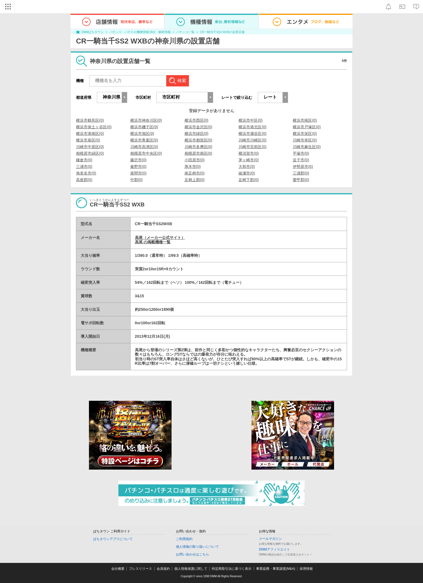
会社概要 (117, 569)
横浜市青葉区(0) (144, 140)
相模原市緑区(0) (90, 153)
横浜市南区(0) (305, 120)
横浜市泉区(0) (88, 140)
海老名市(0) (86, 173)
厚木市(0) (193, 166)
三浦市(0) (84, 166)
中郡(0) (136, 180)
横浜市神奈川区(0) (146, 120)
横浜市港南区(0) (90, 133)
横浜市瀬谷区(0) (252, 133)
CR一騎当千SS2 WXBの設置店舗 (222, 32)
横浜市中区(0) (250, 120)
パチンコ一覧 (185, 32)
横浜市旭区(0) (142, 133)
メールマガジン (270, 539)
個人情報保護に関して (190, 569)
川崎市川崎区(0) (252, 140)
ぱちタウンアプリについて (113, 539)
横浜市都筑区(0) (198, 140)
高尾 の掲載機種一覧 (153, 242)
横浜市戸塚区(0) (307, 127)
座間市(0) (138, 173)
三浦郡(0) (301, 173)
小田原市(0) (195, 160)
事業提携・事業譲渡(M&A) (275, 569)
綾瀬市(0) (246, 173)
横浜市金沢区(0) (198, 127)
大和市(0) (246, 166)
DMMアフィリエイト (274, 549)
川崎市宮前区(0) (252, 147)
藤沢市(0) (138, 160)
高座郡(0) (84, 180)
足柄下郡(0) (248, 180)
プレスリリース (140, 569)
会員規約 (163, 569)
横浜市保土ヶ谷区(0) (94, 127)
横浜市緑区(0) (196, 133)
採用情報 (306, 569)
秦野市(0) (138, 166)
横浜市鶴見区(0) (90, 120)
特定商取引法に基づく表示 (231, 569)
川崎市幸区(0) (305, 140)
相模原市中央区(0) (146, 153)
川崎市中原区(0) (90, 147)
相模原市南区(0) (198, 153)
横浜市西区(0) (196, 120)
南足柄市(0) (195, 173)
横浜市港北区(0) (252, 127)
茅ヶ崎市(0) (248, 160)
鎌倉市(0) (84, 160)
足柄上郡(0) (195, 180)
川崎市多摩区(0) (198, 147)
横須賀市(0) (248, 153)
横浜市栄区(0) (305, 133)
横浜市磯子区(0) (144, 127)
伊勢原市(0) (303, 166)
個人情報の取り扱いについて (197, 547)
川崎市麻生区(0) (307, 147)
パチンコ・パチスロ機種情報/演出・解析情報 (140, 32)
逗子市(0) (301, 160)
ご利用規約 (184, 539)
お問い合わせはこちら (192, 554)
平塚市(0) (301, 153)
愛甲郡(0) (301, 180)
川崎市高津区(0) (144, 147)
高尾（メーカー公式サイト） (160, 237)
